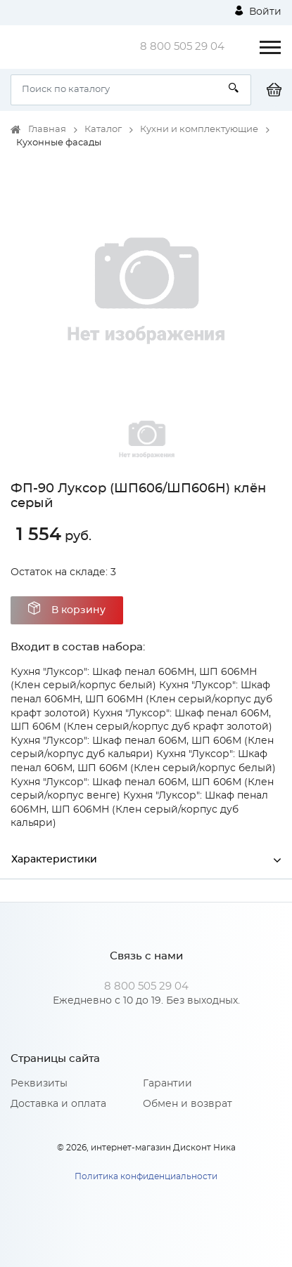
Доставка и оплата (58, 1104)
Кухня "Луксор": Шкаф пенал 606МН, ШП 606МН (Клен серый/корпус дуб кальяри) (139, 809)
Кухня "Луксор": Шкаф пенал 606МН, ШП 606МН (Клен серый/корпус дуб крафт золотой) (141, 699)
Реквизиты (39, 1084)
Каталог (103, 129)
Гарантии (167, 1084)
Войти (258, 11)
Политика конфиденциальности (146, 1176)
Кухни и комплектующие (199, 129)
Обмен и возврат (187, 1104)
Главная (47, 129)
